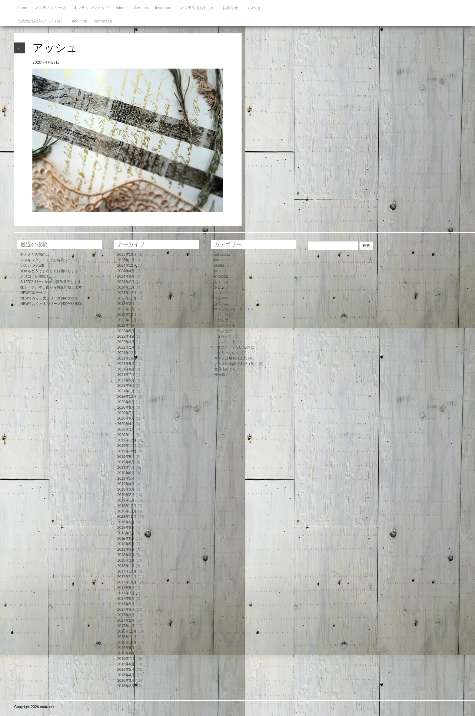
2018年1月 (126, 566)
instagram (163, 7)
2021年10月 (127, 358)
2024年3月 (126, 276)
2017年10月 (127, 582)
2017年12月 (127, 571)
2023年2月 (126, 304)
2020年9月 (126, 402)
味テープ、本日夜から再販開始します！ (53, 287)
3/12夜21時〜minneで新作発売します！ (52, 282)
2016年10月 (127, 642)
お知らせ (230, 7)
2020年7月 (126, 413)
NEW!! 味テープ (33, 293)
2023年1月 (126, 309)
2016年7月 (126, 659)
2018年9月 (126, 522)
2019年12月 (127, 440)
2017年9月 (126, 588)
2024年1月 (126, 287)
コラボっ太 (226, 325)
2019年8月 (126, 462)
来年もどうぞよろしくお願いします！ (51, 271)
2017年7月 (126, 593)
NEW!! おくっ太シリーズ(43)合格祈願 (51, 304)
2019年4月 (126, 484)
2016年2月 (126, 686)
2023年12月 (127, 293)
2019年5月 (126, 478)
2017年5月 (126, 604)
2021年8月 (126, 369)
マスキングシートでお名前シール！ (49, 260)
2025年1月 (126, 260)
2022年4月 (126, 336)
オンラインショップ (91, 7)
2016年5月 (126, 669)
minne (121, 7)
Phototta (221, 276)
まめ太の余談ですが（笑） (41, 21)
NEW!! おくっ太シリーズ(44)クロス (49, 298)
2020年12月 (127, 396)
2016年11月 (127, 637)
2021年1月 (126, 391)
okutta (219, 265)
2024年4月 (126, 271)
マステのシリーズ (50, 7)
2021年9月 (126, 364)
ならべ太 (221, 304)
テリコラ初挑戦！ (34, 276)
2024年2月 (126, 282)
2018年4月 (126, 549)
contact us (103, 21)
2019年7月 (126, 467)
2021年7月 (126, 375)
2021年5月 (126, 380)
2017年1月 (126, 626)
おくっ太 (221, 282)
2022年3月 (126, 342)
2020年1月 (126, 435)
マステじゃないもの (233, 347)
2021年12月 (127, 353)
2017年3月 (126, 615)
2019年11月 (127, 446)
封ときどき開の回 (34, 254)
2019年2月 (126, 495)
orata (218, 271)
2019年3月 (126, 489)
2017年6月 (126, 598)
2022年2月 (126, 347)
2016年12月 (127, 631)
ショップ (221, 293)
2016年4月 (126, 675)
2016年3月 (126, 680)
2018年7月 (126, 533)
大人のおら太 (228, 353)
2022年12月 (127, 314)
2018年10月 (127, 517)
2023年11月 (127, 298)
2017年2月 (126, 620)
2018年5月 (126, 544)
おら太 (222, 320)
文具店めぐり (225, 369)
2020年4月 (126, 424)
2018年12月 (127, 506)
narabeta (221, 260)
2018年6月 (126, 538)
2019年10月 (127, 451)
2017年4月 (126, 609)
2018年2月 (126, 560)
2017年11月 (127, 577)
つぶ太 (222, 331)
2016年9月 (126, 648)
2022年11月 (127, 320)
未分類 (219, 375)
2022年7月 (126, 325)
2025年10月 (127, 254)
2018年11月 (127, 511)
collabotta (222, 254)
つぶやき (253, 7)
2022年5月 (126, 331)
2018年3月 (126, 555)
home (22, 7)
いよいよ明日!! (32, 265)
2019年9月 (126, 456)
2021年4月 (126, 385)
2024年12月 (127, 265)
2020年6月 (126, 418)
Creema (141, 7)
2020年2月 (126, 429)
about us (79, 21)
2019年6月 (126, 473)
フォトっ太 (226, 342)
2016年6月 (126, 664)
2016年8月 (126, 653)
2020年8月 (126, 407)
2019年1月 (126, 500)
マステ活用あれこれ (197, 7)
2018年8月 (126, 527)
